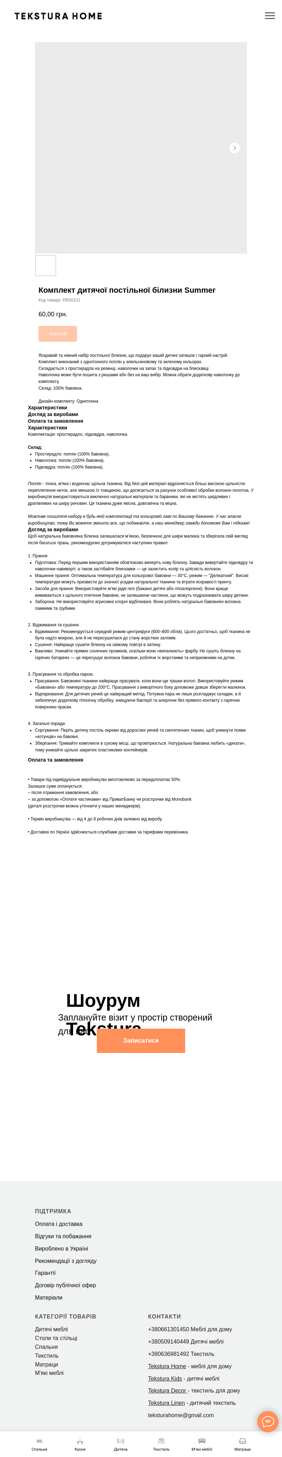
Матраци (46, 1365)
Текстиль (47, 1356)
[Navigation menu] (270, 15)
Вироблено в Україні (61, 1249)
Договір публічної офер (65, 1285)
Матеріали (49, 1298)
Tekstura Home (167, 1366)
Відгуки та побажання (63, 1236)
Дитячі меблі (51, 1329)
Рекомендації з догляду (65, 1261)
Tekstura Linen (166, 1403)
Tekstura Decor (167, 1391)
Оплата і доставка (59, 1224)
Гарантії (45, 1273)
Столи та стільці (56, 1338)
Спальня (46, 1347)
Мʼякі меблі (49, 1373)
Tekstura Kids (165, 1379)
